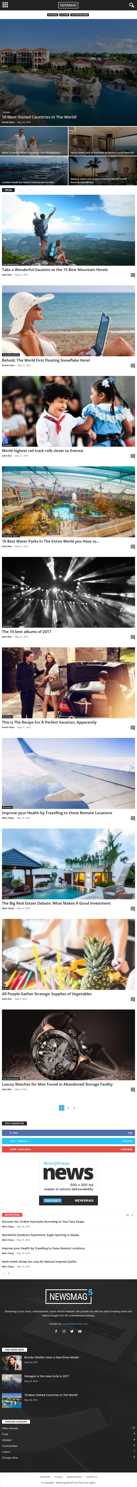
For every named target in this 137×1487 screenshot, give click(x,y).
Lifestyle (6, 1440)
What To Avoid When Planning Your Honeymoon (31, 152)
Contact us (91, 1476)
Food (5, 988)
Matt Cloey (8, 817)
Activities (52, 15)
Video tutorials (10, 1428)
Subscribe (126, 1149)
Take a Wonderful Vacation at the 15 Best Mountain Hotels (55, 269)
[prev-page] (4, 1273)
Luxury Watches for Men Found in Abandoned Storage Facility (57, 1084)
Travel (6, 897)
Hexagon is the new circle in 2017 (46, 1376)
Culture (64, 15)
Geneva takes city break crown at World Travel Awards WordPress (98, 180)
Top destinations (79, 15)
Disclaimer (45, 1476)
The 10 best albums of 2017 (26, 631)
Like (130, 1132)
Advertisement (74, 1476)
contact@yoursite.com (75, 1323)
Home (21, 190)
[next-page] (9, 1273)
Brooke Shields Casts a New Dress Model (51, 1357)
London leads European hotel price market (28, 182)
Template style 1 (11, 535)
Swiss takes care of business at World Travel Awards (102, 152)
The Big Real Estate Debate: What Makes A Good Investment (56, 903)
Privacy (58, 1476)
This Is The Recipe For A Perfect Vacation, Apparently (49, 722)
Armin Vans (8, 122)
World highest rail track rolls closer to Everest (42, 450)
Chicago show (10, 1457)
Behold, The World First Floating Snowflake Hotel (46, 360)
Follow (127, 1141)
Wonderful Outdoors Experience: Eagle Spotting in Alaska (40, 1235)
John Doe (7, 274)
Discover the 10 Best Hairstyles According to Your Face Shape (43, 1221)
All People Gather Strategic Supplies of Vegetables (47, 993)
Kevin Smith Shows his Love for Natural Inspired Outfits (39, 1261)
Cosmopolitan (10, 1445)
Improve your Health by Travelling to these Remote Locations (57, 812)
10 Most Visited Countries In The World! (39, 117)
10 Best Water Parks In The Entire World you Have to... (51, 541)
